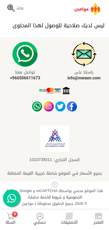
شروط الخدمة (50, 197)
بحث (15, 8)
